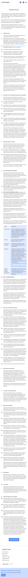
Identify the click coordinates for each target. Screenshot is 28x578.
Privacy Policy (5, 555)
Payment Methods (5, 560)
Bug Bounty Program (6, 556)
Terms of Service (5, 551)
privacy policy (6, 572)
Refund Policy (4, 553)
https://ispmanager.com (20, 46)
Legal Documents (5, 558)
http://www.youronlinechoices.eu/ (18, 266)
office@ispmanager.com (9, 21)
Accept (3, 575)
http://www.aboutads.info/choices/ (18, 263)
